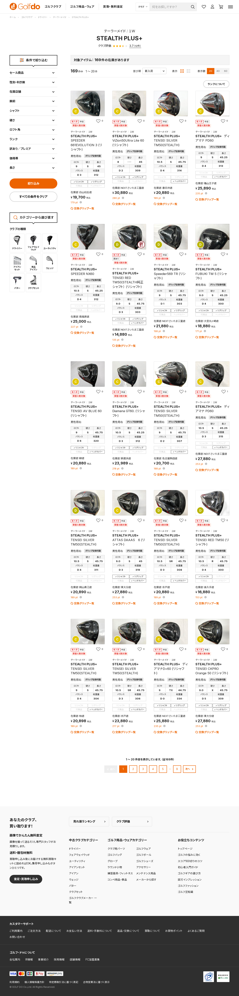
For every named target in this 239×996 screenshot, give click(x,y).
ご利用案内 (16, 930)
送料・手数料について (99, 930)
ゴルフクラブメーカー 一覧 (83, 900)
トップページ (185, 848)
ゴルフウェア (143, 848)
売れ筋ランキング (84, 821)
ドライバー (75, 848)
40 (218, 70)
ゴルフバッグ (115, 854)
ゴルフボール (143, 854)
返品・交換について (128, 930)
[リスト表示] (188, 71)
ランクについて (216, 84)
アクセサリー (143, 867)
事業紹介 (43, 959)
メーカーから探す (146, 879)
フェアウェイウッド (79, 854)
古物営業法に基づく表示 (96, 982)
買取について (152, 930)
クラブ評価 (123, 821)
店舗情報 (75, 959)
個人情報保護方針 (34, 982)
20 (210, 70)
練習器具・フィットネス (120, 873)
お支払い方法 (74, 930)
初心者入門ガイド (188, 867)
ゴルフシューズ (144, 861)
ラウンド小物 (115, 867)
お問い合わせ (17, 936)
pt (75, 202)
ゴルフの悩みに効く (189, 854)
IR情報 (29, 959)
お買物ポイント (173, 930)
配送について (53, 930)
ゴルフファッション (188, 885)
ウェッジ (74, 879)
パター (72, 885)
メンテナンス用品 (146, 873)
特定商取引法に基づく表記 (63, 982)
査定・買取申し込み (26, 879)
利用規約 (14, 982)
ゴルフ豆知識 (185, 891)
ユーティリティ (77, 861)
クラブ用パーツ (116, 848)
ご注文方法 (34, 930)
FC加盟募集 (93, 959)
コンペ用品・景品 (117, 879)
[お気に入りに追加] (99, 121)
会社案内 (15, 959)
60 (225, 70)
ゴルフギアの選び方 (189, 873)
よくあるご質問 (196, 930)
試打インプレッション (190, 879)
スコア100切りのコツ (190, 861)
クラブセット (76, 891)
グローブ (112, 861)
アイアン (73, 873)
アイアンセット (77, 867)
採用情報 (59, 959)
